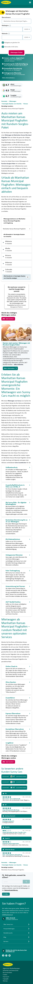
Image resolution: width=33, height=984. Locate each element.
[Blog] (9, 955)
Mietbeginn (6, 25)
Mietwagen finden (16, 52)
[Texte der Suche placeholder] (12, 882)
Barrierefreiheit (7, 972)
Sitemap (5, 981)
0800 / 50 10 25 (10, 918)
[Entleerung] (29, 21)
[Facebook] (3, 955)
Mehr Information (10, 368)
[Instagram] (6, 955)
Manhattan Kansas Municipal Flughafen (16, 228)
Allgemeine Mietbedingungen (11, 968)
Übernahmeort (6, 17)
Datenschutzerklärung (11, 890)
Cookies (5, 974)
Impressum (6, 976)
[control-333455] (12, 29)
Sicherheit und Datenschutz (10, 970)
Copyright (5, 978)
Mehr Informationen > (8, 77)
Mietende (6, 33)
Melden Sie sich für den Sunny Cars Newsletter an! (16, 950)
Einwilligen (6, 894)
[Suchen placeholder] (26, 882)
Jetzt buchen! (8, 319)
